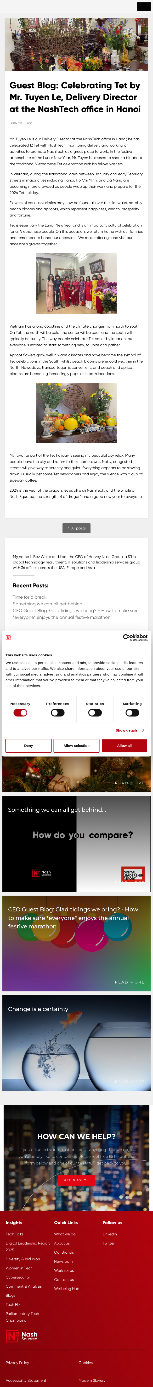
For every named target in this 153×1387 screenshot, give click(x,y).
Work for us (64, 1270)
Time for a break (29, 597)
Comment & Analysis (24, 1286)
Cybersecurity (18, 1277)
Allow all (124, 746)
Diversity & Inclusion (23, 1259)
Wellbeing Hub (66, 1288)
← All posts (76, 528)
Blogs (10, 1295)
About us (62, 1243)
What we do (65, 1234)
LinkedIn (110, 1234)
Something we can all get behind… (49, 604)
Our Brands (64, 1252)
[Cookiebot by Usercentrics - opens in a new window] (126, 637)
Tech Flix (13, 1304)
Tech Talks (14, 1234)
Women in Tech (19, 1268)
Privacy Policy (17, 1362)
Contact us (64, 1279)
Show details (127, 730)
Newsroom (63, 1261)
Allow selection (76, 746)
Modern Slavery (92, 1380)
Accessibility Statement (26, 1380)
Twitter (108, 1243)
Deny (28, 746)
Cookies (86, 1362)
